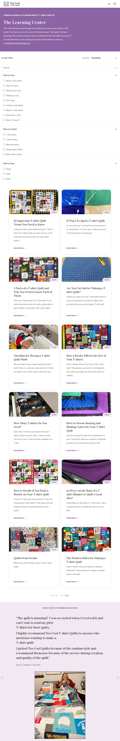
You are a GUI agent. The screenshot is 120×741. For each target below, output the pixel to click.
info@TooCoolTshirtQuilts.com (18, 44)
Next (83, 471)
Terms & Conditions (59, 733)
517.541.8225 (12, 662)
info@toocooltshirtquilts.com (18, 669)
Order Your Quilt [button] (60, 630)
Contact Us (47, 733)
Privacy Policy (72, 733)
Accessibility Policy (60, 736)
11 (78, 471)
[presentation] (114, 3)
